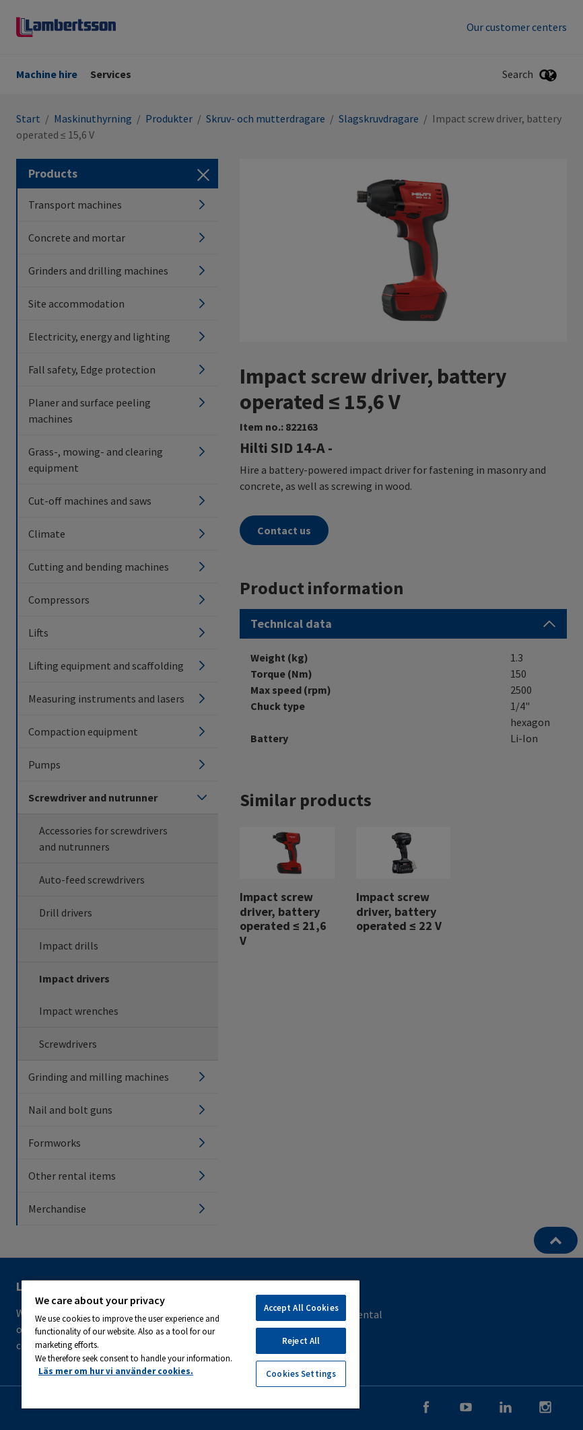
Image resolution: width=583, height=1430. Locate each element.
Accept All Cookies (301, 1308)
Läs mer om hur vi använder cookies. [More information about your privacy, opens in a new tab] (115, 1371)
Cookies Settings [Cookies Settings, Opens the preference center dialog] (301, 1374)
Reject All (301, 1341)
